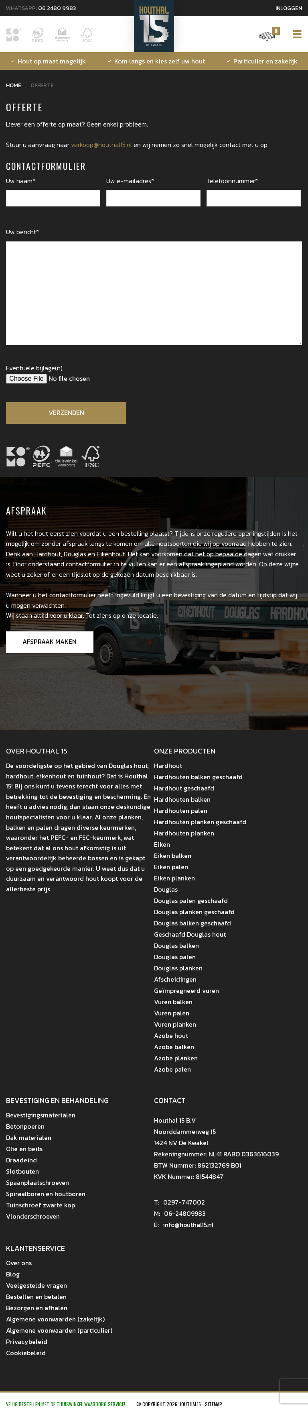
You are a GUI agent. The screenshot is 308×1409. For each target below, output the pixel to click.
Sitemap (213, 1404)
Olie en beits (24, 1149)
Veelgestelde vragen (36, 1286)
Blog (13, 1274)
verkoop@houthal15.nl (101, 144)
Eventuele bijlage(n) (34, 368)
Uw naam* (20, 181)
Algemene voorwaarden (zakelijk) (55, 1319)
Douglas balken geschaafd (192, 923)
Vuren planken (175, 1024)
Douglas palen (175, 957)
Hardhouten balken (182, 800)
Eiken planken (174, 878)
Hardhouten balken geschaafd (198, 777)
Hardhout (168, 766)
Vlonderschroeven (33, 1216)
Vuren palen (171, 1013)
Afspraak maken (50, 642)
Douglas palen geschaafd (191, 901)
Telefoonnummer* (232, 181)
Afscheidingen (175, 979)
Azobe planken (176, 1058)
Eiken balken (172, 856)
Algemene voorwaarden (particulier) (59, 1330)
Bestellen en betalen (36, 1297)
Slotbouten (22, 1171)
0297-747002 (179, 1202)
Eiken (162, 844)
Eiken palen (171, 867)
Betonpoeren (25, 1126)
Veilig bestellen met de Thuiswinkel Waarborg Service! (66, 1404)
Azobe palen (172, 1069)
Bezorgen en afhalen (36, 1308)
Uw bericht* (22, 232)
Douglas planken (178, 968)
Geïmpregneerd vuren (186, 991)
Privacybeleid (26, 1342)
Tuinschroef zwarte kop (40, 1205)
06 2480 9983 (57, 8)
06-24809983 (180, 1214)
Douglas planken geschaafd (194, 912)
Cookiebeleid (26, 1353)
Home (13, 85)
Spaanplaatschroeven (37, 1183)
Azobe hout (171, 1036)
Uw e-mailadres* (130, 181)
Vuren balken (173, 1002)
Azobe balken (174, 1047)
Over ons (19, 1263)
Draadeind (21, 1160)
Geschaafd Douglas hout (190, 934)
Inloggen (289, 8)
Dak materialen (28, 1138)
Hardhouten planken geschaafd (200, 822)
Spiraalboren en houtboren (45, 1194)
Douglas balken (176, 946)
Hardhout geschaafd (184, 788)
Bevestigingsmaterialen (40, 1115)
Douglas (166, 889)
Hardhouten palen (180, 811)
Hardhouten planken (184, 833)
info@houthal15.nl (184, 1225)
